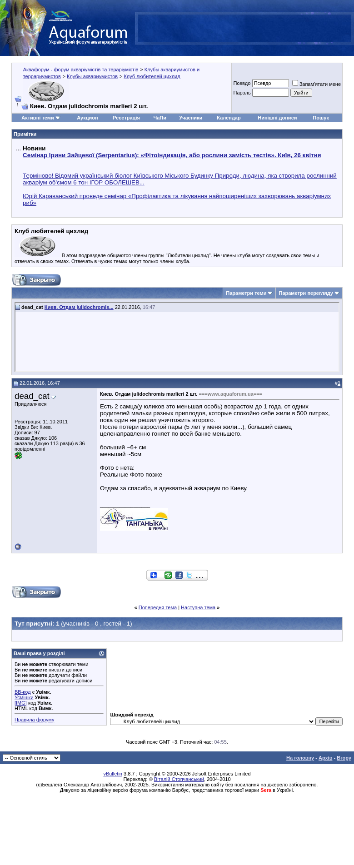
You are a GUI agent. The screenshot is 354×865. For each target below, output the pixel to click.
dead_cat (32, 396)
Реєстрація (126, 117)
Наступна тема (198, 607)
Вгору (344, 758)
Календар (228, 117)
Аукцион (87, 117)
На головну (300, 758)
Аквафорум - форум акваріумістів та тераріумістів (81, 69)
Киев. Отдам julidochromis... (79, 307)
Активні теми (37, 117)
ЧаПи (159, 117)
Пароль (241, 92)
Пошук (321, 117)
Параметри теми (246, 293)
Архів (325, 758)
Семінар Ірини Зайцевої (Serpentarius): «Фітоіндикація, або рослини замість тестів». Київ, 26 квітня (172, 155)
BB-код (23, 692)
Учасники (190, 117)
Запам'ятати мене (316, 84)
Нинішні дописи (277, 117)
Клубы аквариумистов (92, 76)
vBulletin (112, 773)
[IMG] (21, 703)
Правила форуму (34, 719)
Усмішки (24, 697)
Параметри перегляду (306, 293)
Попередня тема (158, 607)
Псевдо (241, 83)
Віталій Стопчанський (179, 779)
